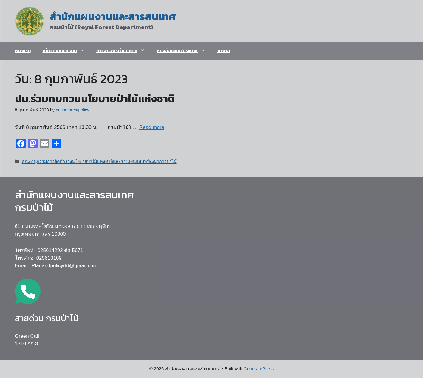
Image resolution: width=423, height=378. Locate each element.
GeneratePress (259, 368)
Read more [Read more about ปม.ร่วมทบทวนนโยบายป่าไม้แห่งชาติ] (151, 127)
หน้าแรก (23, 50)
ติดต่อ (223, 50)
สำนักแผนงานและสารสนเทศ (113, 16)
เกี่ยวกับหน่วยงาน (66, 51)
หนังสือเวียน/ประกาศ (184, 51)
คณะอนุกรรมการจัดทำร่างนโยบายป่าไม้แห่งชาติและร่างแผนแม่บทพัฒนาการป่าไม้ (99, 161)
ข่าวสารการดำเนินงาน (123, 51)
